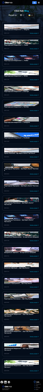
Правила (38, 384)
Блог (36, 389)
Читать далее (34, 33)
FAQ (36, 386)
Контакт (37, 387)
